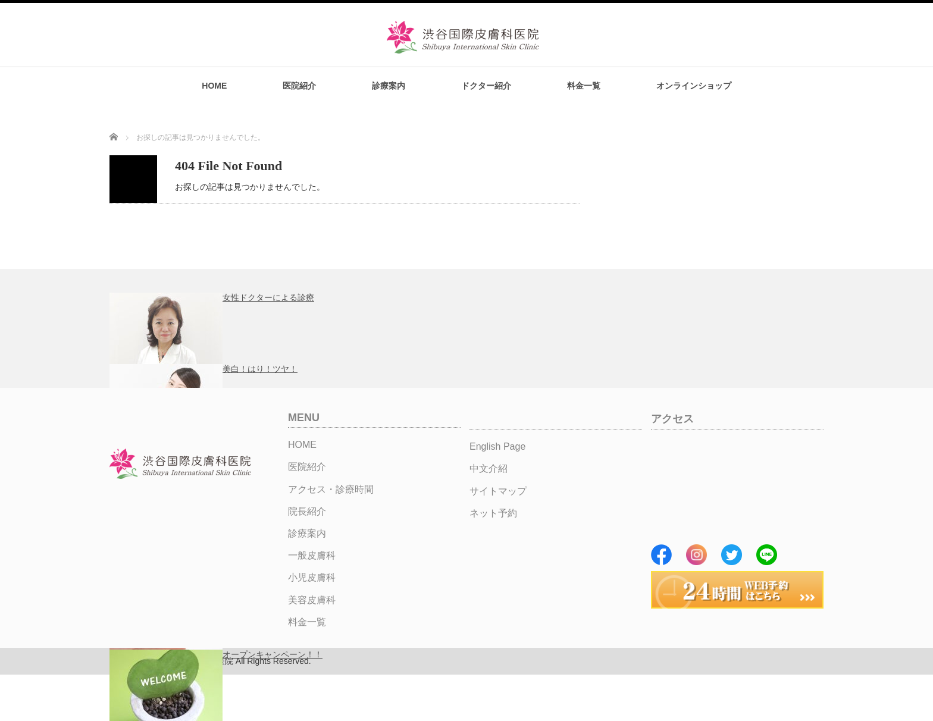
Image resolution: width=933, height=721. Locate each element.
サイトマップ (498, 491)
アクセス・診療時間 (331, 489)
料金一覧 (583, 85)
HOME (214, 85)
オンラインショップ (693, 85)
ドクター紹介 (486, 85)
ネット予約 (493, 513)
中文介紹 (488, 468)
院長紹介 (307, 511)
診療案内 (388, 85)
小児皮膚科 (312, 577)
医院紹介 (299, 85)
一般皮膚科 (312, 555)
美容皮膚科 (312, 600)
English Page (497, 446)
